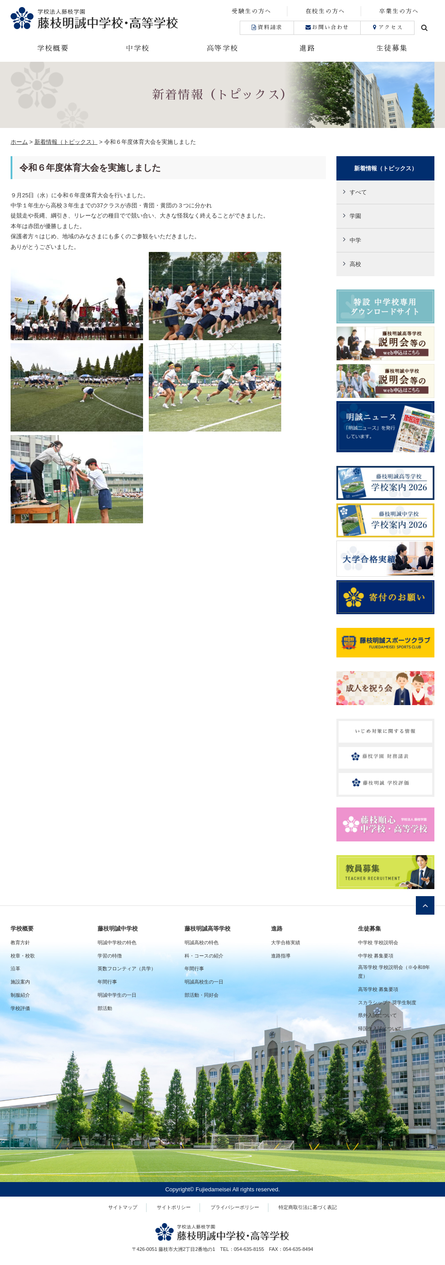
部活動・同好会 (202, 995)
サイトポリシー (174, 1207)
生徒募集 (392, 48)
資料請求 (267, 27)
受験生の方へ (252, 11)
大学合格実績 (285, 942)
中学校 (138, 48)
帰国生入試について (380, 1028)
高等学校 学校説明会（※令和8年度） (394, 972)
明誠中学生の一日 (117, 995)
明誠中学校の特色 (117, 942)
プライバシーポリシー (235, 1207)
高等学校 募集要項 (378, 989)
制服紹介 (20, 995)
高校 (355, 264)
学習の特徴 (110, 955)
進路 (307, 48)
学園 (355, 216)
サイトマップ (122, 1207)
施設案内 (20, 981)
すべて (358, 192)
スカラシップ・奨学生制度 (387, 1002)
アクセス (387, 27)
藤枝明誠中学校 (118, 928)
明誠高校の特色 (202, 942)
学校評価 (20, 1008)
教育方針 (20, 942)
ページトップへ (425, 905)
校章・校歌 (23, 955)
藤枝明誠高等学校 (207, 928)
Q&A (363, 1041)
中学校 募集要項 (375, 955)
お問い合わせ (327, 27)
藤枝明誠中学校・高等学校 (116, 18)
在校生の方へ (325, 11)
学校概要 (53, 48)
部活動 (105, 1008)
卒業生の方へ (399, 11)
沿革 (15, 968)
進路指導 (280, 955)
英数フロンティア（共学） (127, 968)
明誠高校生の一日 (204, 981)
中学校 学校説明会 (378, 942)
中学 (355, 240)
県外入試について (377, 1015)
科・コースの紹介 (204, 955)
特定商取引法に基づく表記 (308, 1207)
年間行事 (107, 981)
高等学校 (222, 48)
